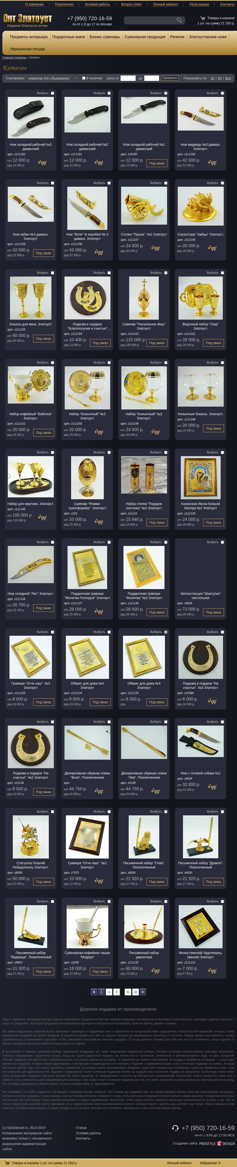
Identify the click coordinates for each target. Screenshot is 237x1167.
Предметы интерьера (29, 37)
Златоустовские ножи (208, 37)
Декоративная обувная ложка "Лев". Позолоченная (144, 775)
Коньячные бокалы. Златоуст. (200, 414)
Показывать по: (195, 78)
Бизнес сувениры (105, 37)
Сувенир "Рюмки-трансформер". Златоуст (87, 506)
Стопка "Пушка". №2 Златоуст (144, 234)
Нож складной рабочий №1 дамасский (144, 147)
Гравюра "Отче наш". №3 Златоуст (30, 685)
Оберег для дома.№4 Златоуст (87, 685)
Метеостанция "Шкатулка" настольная (201, 596)
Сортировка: (15, 78)
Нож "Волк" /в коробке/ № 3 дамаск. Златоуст (87, 236)
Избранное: (210, 1163)
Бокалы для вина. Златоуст (31, 324)
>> (143, 992)
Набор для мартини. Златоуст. (30, 504)
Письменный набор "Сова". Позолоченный (144, 865)
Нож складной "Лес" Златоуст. (31, 593)
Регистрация (199, 4)
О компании (34, 4)
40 (212, 78)
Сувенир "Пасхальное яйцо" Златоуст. (144, 326)
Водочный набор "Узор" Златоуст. (200, 326)
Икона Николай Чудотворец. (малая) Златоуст (200, 955)
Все (228, 78)
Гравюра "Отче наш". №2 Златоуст (87, 865)
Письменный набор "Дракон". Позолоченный (200, 865)
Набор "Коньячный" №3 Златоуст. (87, 416)
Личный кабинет (165, 4)
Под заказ (44, 165)
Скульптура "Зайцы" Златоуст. (201, 234)
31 (128, 992)
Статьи (81, 1128)
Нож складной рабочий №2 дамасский (87, 147)
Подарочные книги (68, 37)
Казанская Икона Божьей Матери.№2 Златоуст (200, 506)
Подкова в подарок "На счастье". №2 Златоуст (31, 775)
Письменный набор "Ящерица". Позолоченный (30, 955)
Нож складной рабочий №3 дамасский (30, 147)
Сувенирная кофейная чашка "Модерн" (87, 955)
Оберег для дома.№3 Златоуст (144, 685)
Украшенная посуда (27, 49)
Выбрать (45, 93)
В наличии (92, 78)
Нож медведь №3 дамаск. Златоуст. (200, 147)
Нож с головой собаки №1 (200, 773)
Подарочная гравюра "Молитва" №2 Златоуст (144, 596)
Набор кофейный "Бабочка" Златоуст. (30, 416)
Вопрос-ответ (131, 4)
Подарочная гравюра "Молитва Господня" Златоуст (87, 596)
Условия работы (97, 4)
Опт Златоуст (27, 20)
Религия (177, 37)
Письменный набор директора (144, 955)
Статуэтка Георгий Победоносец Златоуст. (31, 865)
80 (220, 78)
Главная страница (14, 57)
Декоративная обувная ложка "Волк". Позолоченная (87, 775)
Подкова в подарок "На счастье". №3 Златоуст (201, 685)
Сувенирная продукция (145, 37)
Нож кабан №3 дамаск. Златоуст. (30, 236)
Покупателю (64, 4)
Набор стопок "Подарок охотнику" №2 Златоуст (144, 506)
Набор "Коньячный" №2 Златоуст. (144, 416)
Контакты (227, 4)
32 (135, 992)
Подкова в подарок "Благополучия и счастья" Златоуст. (87, 326)
